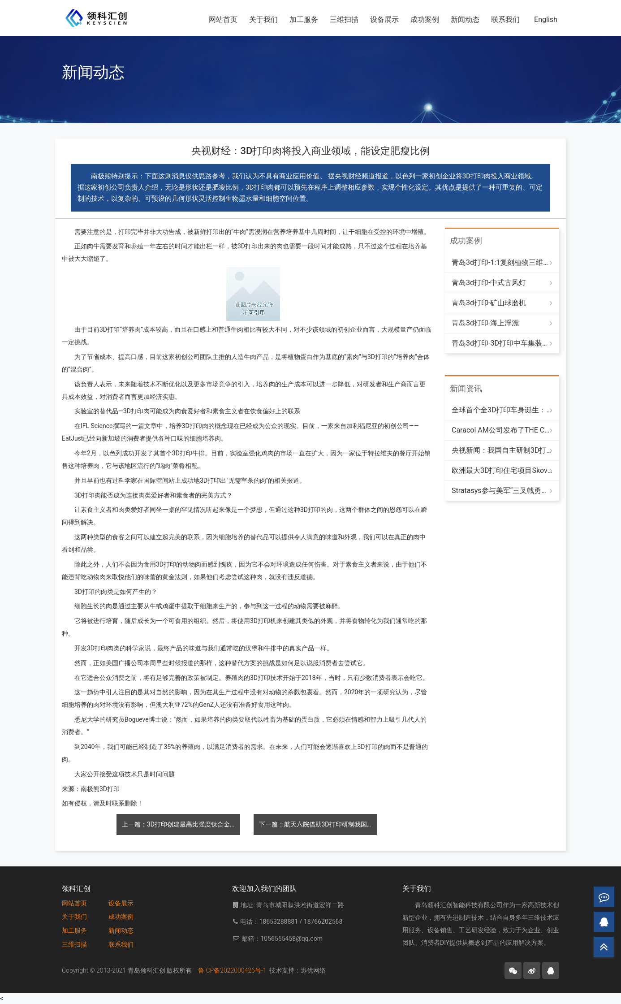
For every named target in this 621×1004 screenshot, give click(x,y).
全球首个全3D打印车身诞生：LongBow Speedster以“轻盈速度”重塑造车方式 (502, 410)
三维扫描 (344, 19)
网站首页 (223, 19)
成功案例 (424, 19)
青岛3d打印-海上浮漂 (485, 323)
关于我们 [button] (263, 19)
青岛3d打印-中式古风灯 (489, 282)
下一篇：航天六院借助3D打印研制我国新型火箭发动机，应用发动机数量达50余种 (318, 824)
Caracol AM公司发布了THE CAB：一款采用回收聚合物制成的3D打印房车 (502, 430)
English (545, 19)
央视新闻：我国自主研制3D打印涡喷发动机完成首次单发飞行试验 (502, 450)
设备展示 (384, 19)
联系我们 (505, 19)
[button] (513, 970)
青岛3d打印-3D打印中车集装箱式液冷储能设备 (502, 343)
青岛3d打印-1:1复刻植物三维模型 (502, 262)
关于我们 (74, 916)
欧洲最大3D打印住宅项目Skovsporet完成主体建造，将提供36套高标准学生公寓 (502, 470)
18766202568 (323, 921)
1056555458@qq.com (291, 938)
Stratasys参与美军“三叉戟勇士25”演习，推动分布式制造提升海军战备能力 (502, 490)
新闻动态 (465, 19)
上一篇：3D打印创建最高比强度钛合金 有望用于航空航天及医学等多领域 (181, 824)
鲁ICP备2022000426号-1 (234, 970)
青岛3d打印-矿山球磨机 (489, 303)
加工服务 (74, 930)
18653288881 (279, 921)
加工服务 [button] (303, 19)
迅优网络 (313, 970)
